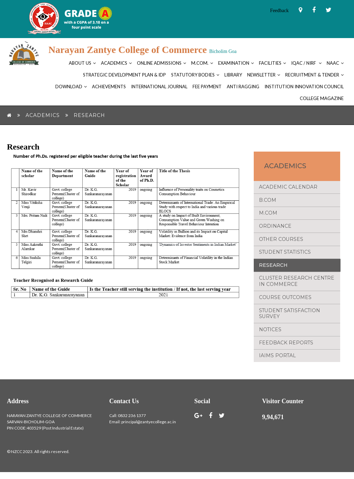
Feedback (279, 10)
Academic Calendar (288, 188)
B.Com (267, 201)
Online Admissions (159, 63)
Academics (114, 63)
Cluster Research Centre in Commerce (297, 285)
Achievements (109, 86)
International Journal (159, 86)
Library (233, 75)
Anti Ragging (243, 86)
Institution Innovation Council (304, 86)
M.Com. (199, 63)
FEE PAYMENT (207, 86)
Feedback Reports (286, 349)
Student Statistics (286, 255)
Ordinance (275, 228)
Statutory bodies (193, 75)
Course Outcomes (285, 302)
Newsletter (261, 75)
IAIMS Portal (277, 362)
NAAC (333, 63)
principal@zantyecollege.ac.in (148, 428)
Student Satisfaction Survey (290, 319)
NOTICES (270, 335)
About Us (80, 63)
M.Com (268, 215)
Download (68, 86)
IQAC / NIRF (304, 63)
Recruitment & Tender (312, 75)
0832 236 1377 (132, 422)
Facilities (270, 63)
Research (273, 269)
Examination (233, 63)
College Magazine (322, 98)
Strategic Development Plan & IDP (124, 75)
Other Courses (281, 242)
